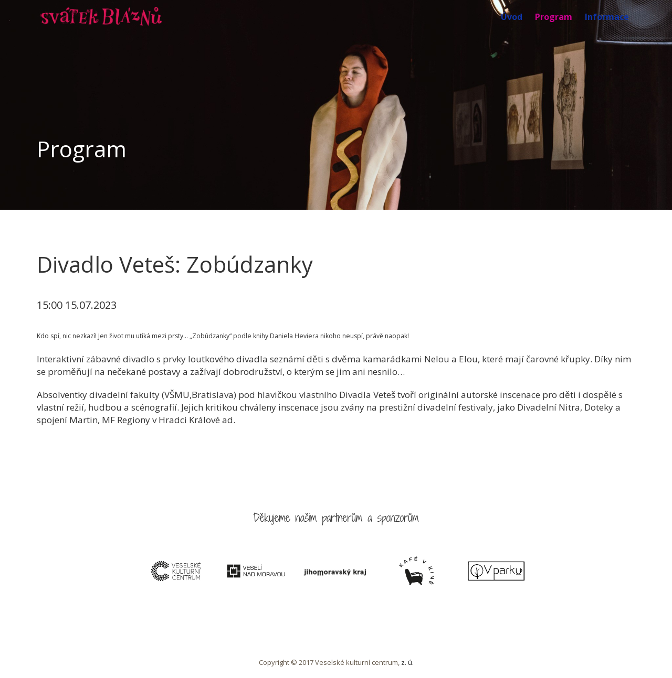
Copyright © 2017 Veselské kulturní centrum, (330, 662)
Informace (607, 17)
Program (553, 17)
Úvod (511, 17)
